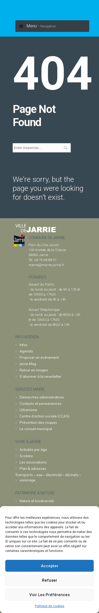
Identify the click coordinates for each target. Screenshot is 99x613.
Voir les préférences (49, 594)
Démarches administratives (42, 397)
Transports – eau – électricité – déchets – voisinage (48, 477)
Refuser (49, 580)
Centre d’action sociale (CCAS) (44, 416)
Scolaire (26, 456)
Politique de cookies (49, 606)
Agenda (26, 351)
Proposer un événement (39, 357)
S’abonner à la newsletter (41, 376)
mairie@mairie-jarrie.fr (46, 265)
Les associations (33, 462)
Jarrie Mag (28, 364)
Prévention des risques (38, 422)
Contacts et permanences (41, 403)
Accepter (49, 566)
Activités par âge (33, 449)
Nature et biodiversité (37, 501)
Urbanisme (28, 410)
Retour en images (34, 370)
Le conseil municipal (36, 429)
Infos (23, 345)
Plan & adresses (33, 468)
